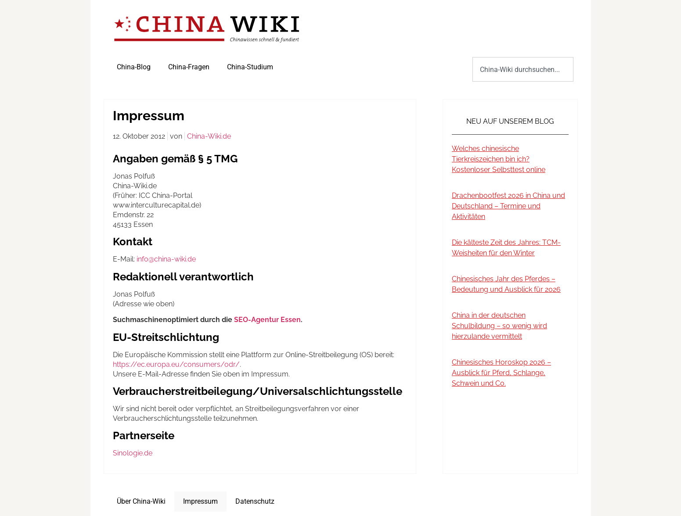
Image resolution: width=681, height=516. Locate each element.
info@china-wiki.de (166, 259)
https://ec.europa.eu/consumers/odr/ (176, 364)
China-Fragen (188, 67)
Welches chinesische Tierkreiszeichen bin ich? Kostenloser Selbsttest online (498, 159)
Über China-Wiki (141, 501)
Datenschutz (254, 501)
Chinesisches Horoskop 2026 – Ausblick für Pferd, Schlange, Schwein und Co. (501, 372)
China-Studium (250, 67)
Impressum (200, 501)
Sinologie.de (132, 453)
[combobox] (522, 69)
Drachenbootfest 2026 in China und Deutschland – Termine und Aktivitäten (508, 206)
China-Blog (134, 67)
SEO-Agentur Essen (267, 319)
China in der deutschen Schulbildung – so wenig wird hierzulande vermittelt (499, 325)
